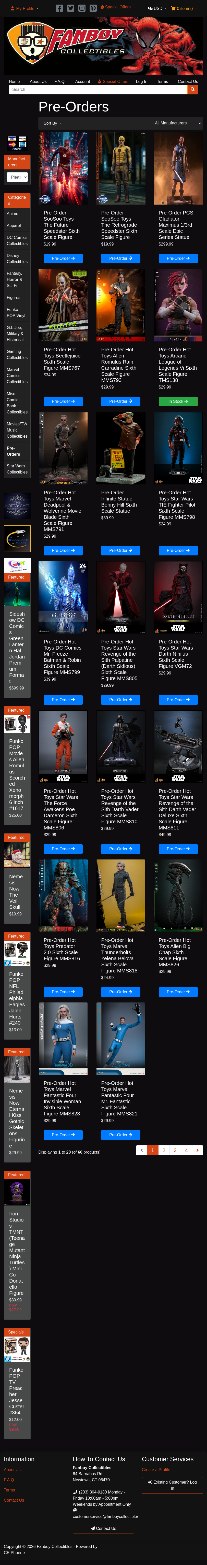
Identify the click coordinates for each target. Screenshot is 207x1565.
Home (14, 81)
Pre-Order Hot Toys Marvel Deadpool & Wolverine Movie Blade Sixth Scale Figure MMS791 (62, 511)
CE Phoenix (15, 1552)
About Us (38, 81)
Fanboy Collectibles (54, 1546)
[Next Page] (197, 1150)
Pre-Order (63, 258)
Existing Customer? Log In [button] (172, 1485)
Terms (162, 81)
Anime (12, 213)
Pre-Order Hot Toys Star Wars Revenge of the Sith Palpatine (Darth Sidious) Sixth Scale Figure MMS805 (119, 660)
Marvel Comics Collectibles (17, 375)
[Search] (98, 89)
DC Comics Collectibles (17, 240)
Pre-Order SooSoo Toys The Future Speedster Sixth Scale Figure (62, 225)
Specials (15, 1332)
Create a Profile (156, 1470)
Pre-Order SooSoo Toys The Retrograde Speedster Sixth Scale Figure (119, 225)
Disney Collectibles (17, 258)
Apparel (14, 225)
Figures (13, 297)
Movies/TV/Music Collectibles (17, 430)
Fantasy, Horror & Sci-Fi (14, 279)
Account (82, 81)
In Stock (178, 401)
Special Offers (113, 81)
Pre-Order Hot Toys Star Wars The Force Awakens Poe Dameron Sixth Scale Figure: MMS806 (61, 809)
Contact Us (188, 81)
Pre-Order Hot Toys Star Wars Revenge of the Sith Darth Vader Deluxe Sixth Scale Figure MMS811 (177, 809)
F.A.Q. (60, 81)
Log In (141, 81)
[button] (24, 9)
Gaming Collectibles (17, 354)
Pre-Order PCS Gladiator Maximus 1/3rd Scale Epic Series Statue (176, 225)
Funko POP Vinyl (16, 312)
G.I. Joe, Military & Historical (15, 333)
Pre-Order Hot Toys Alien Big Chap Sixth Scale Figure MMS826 (175, 952)
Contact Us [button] (103, 1528)
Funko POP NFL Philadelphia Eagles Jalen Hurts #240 (17, 998)
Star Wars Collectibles (17, 469)
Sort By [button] (51, 123)
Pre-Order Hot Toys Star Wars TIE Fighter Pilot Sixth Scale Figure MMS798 (177, 505)
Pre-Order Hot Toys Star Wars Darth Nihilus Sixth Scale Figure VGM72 (176, 654)
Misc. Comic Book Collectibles (17, 403)
